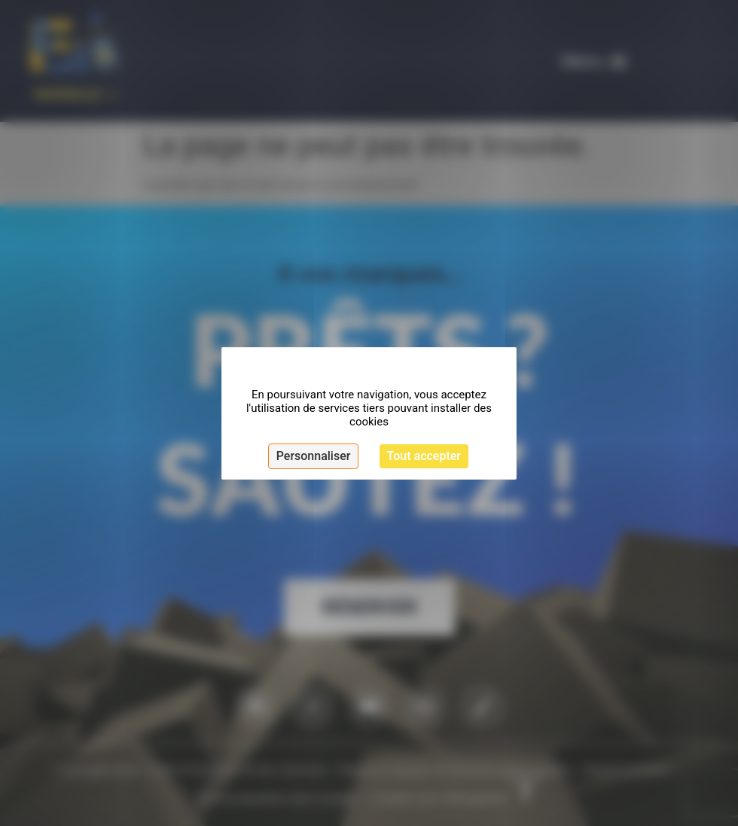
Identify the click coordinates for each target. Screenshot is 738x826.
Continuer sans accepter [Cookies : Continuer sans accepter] (412, 367)
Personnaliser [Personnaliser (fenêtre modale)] (313, 456)
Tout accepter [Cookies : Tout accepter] (424, 456)
